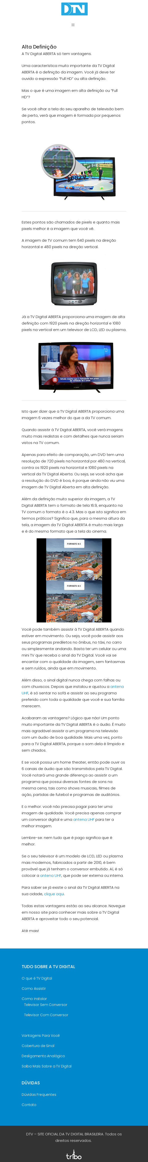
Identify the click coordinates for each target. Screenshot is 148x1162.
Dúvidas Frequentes (39, 1094)
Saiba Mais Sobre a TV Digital (47, 1066)
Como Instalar (34, 998)
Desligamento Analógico (43, 1055)
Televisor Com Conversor (46, 1014)
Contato (29, 1104)
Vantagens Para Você (41, 1035)
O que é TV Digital (37, 978)
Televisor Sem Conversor (45, 1004)
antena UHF (83, 819)
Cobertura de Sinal (38, 1045)
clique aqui (54, 893)
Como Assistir (34, 988)
